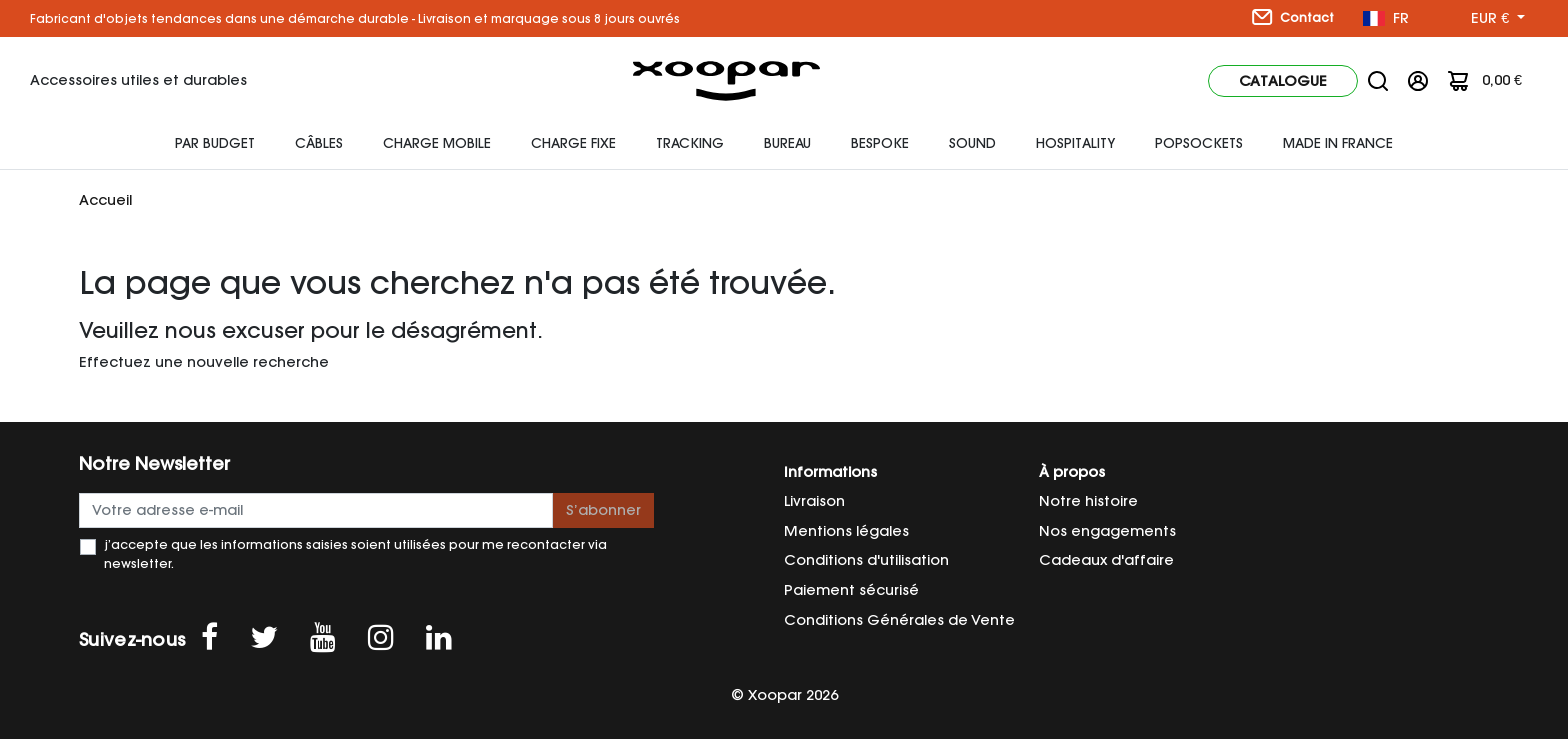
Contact (1293, 17)
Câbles (319, 143)
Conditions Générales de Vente (899, 620)
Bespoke (880, 143)
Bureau (787, 143)
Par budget (215, 143)
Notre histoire (1088, 501)
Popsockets (1199, 143)
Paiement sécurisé (851, 590)
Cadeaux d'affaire (1106, 560)
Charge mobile (437, 143)
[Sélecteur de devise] (1498, 19)
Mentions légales (846, 531)
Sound (972, 143)
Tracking (690, 143)
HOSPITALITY (1075, 143)
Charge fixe (573, 143)
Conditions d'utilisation (866, 560)
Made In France (1338, 143)
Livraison (814, 501)
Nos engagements (1107, 531)
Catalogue (1283, 81)
